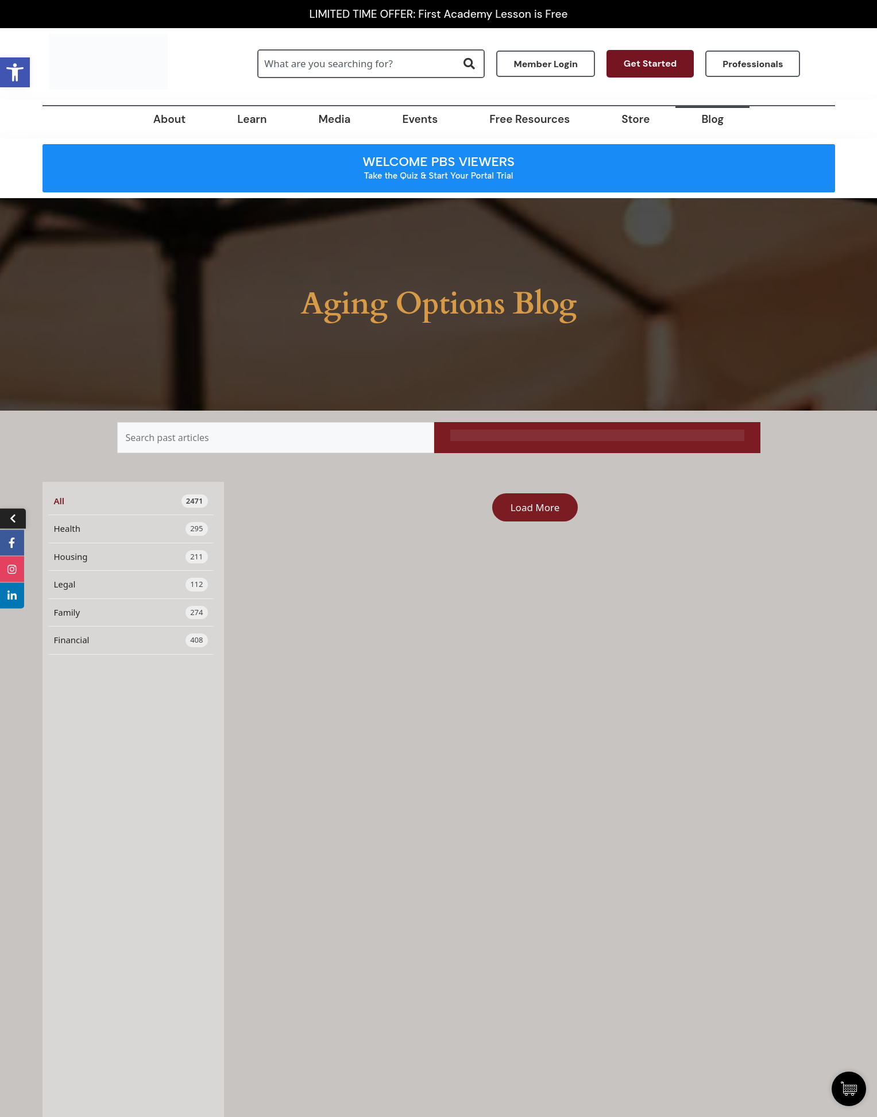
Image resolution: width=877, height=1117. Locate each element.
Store (635, 119)
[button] (15, 72)
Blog (712, 119)
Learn (251, 119)
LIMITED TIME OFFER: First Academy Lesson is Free (439, 14)
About (169, 119)
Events (420, 119)
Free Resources (529, 119)
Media (334, 119)
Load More (535, 507)
